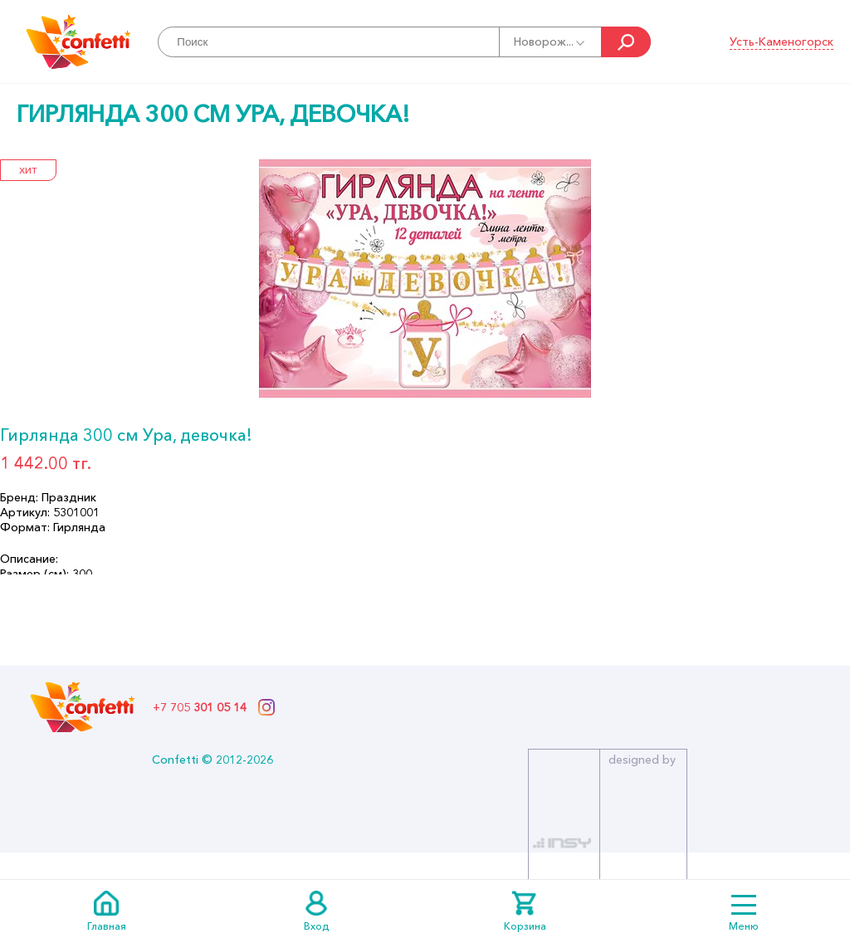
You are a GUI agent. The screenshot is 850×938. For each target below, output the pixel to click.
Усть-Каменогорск (781, 41)
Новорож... (550, 41)
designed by (642, 759)
